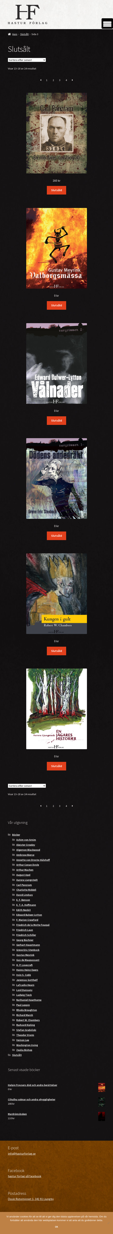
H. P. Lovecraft (24, 965)
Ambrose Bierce (25, 855)
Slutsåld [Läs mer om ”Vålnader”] (56, 420)
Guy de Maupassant (27, 960)
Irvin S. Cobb (23, 975)
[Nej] (108, 1223)
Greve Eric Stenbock (27, 950)
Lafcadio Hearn (25, 985)
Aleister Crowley (25, 844)
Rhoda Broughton (26, 1010)
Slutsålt (24, 34)
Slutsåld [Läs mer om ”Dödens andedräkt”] (56, 535)
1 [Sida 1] (46, 80)
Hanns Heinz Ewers (27, 970)
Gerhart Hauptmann (28, 945)
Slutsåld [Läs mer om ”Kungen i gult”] (56, 651)
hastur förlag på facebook (24, 1176)
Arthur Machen (24, 869)
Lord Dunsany (24, 990)
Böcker (16, 834)
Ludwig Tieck (24, 995)
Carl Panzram (24, 885)
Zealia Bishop (24, 1050)
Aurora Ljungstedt (27, 880)
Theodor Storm (25, 1035)
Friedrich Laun (24, 930)
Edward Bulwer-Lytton (29, 914)
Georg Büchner (24, 940)
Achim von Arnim (26, 839)
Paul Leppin (23, 1005)
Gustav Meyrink (25, 955)
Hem (14, 34)
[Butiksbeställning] (27, 60)
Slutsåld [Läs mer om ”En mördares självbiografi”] (56, 190)
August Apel (23, 874)
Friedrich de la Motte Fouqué (32, 925)
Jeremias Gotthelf (27, 980)
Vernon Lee (22, 1040)
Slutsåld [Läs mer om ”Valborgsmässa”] (56, 305)
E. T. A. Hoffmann (26, 905)
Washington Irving (27, 1045)
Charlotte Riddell (26, 889)
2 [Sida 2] (53, 80)
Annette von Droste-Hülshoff (33, 860)
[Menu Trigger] (107, 23)
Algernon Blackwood (28, 849)
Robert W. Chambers (28, 1020)
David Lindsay (24, 894)
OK (56, 1226)
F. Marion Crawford (27, 919)
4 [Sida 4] (66, 80)
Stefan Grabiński (26, 1030)
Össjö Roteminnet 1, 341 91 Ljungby (31, 1199)
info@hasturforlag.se (22, 1153)
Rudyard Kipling (25, 1025)
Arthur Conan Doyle (27, 864)
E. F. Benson (23, 900)
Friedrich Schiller (26, 935)
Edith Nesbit (23, 910)
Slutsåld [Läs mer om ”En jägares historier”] (56, 766)
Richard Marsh (24, 1015)
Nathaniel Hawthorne (28, 1000)
